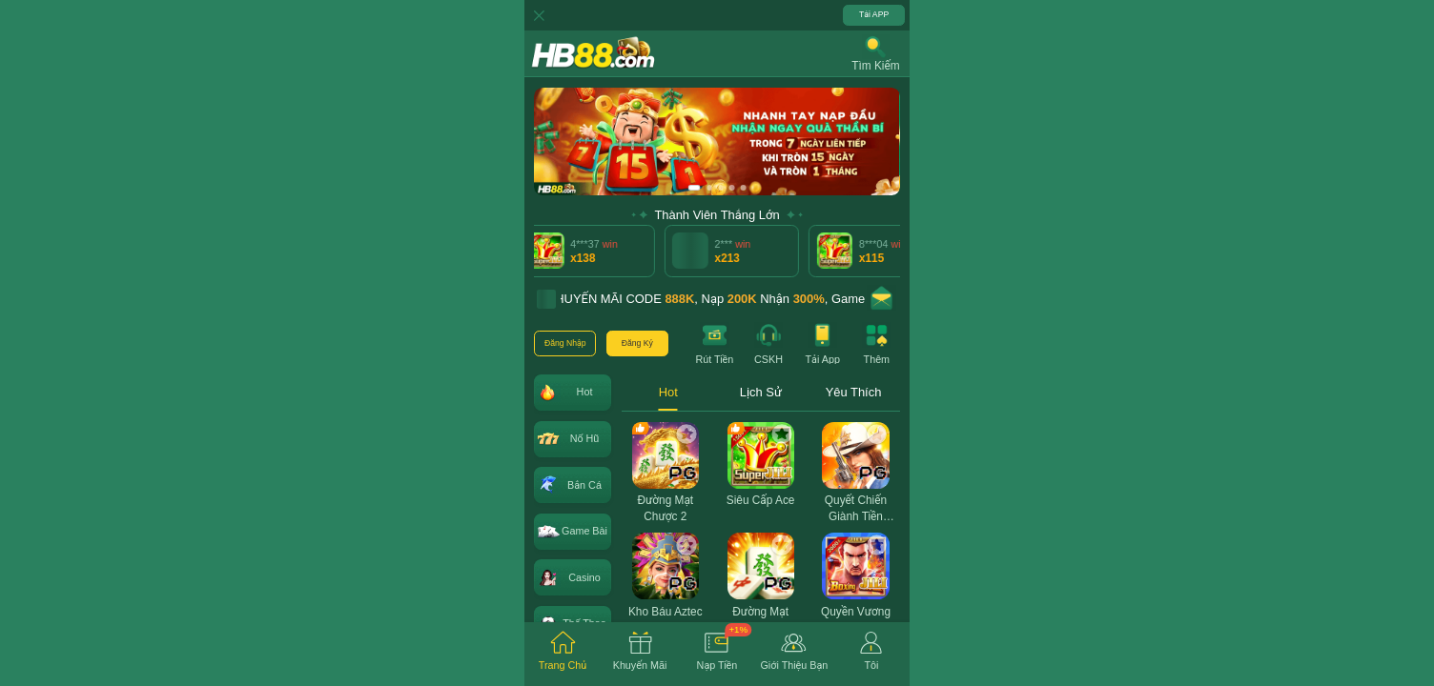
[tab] (563, 654)
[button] (875, 53)
